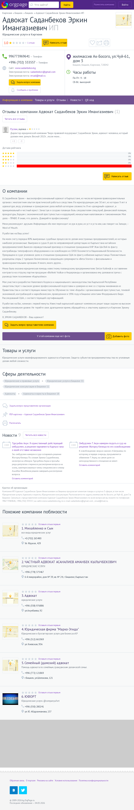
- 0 (21, 141)
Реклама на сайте (45, 780)
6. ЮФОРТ (29, 696)
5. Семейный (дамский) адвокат (45, 663)
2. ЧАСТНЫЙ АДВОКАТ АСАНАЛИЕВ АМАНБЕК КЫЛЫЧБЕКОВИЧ (69, 562)
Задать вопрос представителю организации (26, 406)
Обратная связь (17, 780)
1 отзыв (31, 42)
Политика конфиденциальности (93, 780)
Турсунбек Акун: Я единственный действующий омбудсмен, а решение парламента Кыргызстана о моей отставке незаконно (38, 446)
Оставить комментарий (22, 478)
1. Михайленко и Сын (37, 528)
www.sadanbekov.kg (25, 68)
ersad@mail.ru (38, 75)
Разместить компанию (104, 4)
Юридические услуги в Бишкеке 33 (65, 380)
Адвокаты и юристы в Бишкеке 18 (41, 393)
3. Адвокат (29, 595)
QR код (89, 100)
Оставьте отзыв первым (49, 524)
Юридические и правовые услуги (22, 380)
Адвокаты (10, 393)
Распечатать (11, 423)
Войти (125, 4)
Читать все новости (35, 434)
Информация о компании (17, 100)
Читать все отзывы (15, 118)
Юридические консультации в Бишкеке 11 (27, 386)
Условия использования (66, 780)
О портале (31, 780)
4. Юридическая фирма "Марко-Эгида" (50, 629)
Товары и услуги (44, 100)
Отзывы (62, 100)
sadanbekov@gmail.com (42, 71)
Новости (76, 100)
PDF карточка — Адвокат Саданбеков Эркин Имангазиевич (33, 414)
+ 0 (13, 141)
